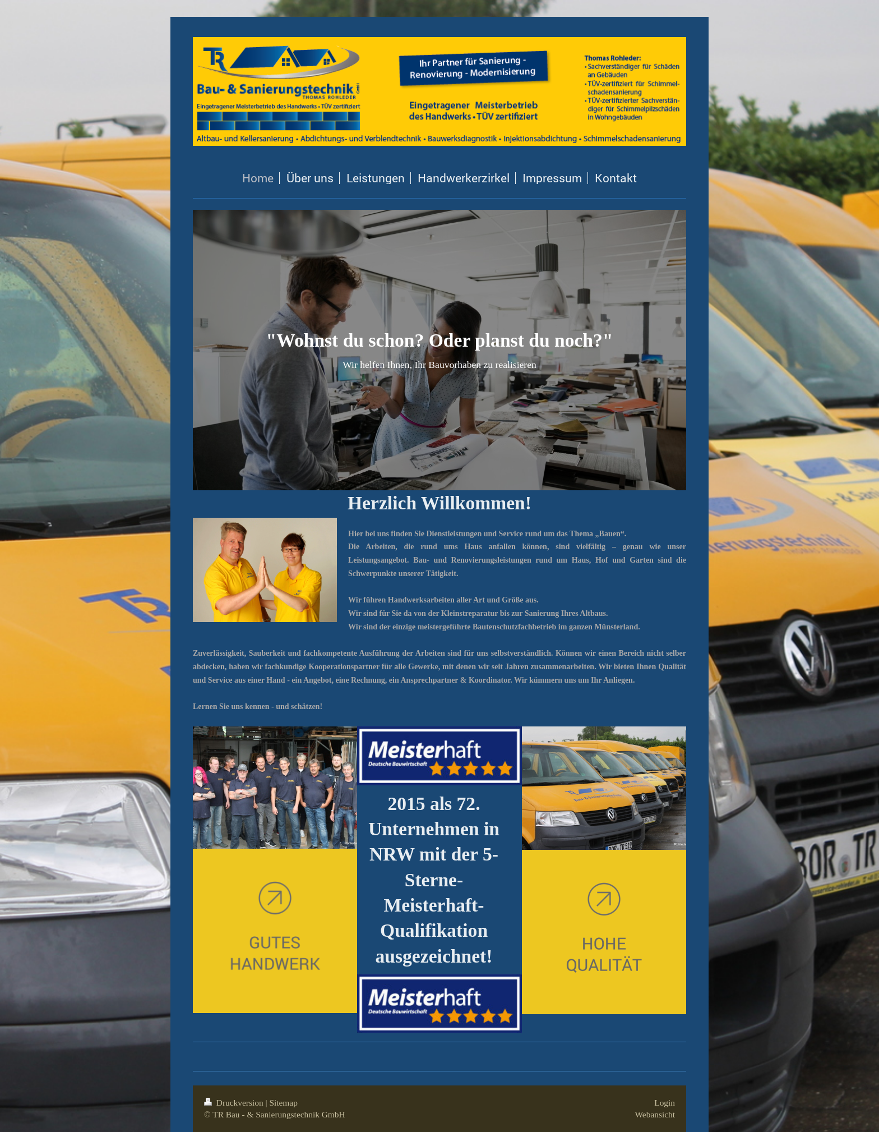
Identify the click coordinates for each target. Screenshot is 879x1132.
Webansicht (655, 1114)
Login (664, 1102)
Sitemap (283, 1102)
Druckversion (234, 1102)
